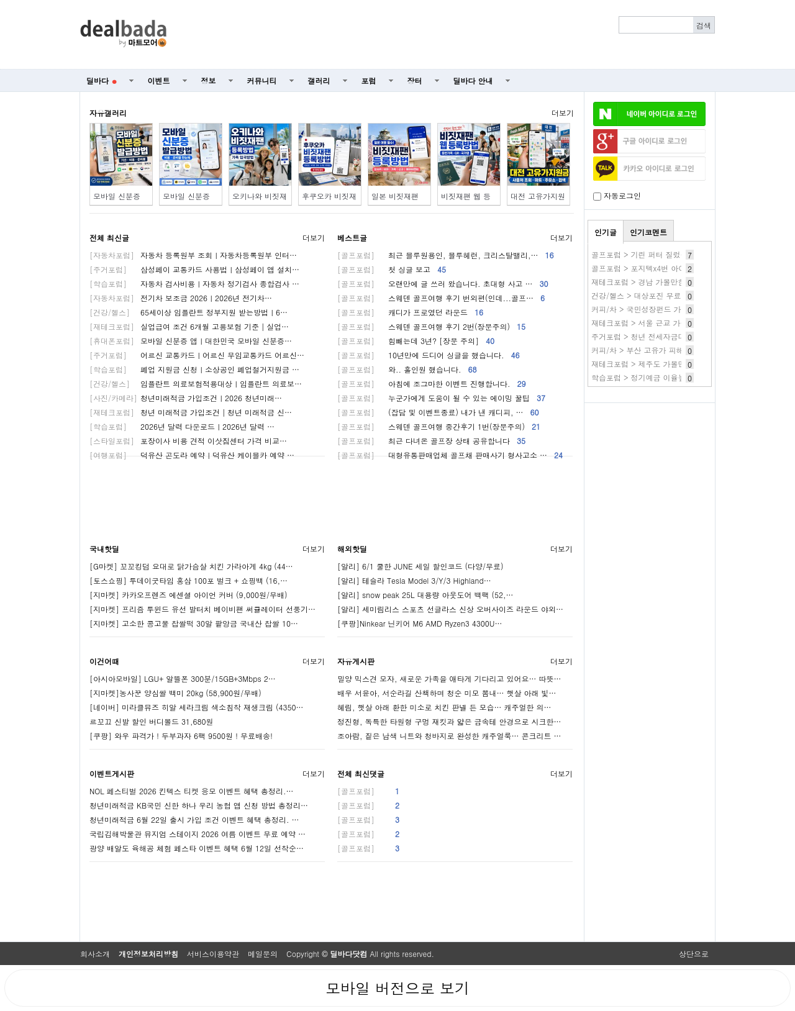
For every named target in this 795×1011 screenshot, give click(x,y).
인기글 (605, 232)
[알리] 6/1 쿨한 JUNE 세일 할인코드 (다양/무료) (420, 566)
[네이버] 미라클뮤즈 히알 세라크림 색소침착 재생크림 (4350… (196, 707)
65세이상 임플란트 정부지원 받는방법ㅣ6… (188, 312)
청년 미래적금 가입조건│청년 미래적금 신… (190, 412)
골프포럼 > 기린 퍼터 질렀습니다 (647, 254)
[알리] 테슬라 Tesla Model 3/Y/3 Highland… (414, 580)
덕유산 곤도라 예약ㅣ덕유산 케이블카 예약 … (191, 455)
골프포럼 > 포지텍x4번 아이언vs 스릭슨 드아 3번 (674, 268)
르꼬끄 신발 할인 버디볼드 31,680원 (151, 721)
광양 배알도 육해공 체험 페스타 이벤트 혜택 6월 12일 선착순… (196, 848)
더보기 (563, 112)
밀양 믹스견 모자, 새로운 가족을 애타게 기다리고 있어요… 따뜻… (449, 678)
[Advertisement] (447, 34)
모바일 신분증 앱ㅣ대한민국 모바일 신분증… (190, 340)
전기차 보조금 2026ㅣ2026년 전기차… (180, 297)
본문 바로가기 (0, 0)
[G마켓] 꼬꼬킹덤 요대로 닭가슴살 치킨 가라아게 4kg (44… (191, 566)
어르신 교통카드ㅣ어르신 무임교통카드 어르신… (196, 355)
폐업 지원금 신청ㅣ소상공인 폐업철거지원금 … (194, 369)
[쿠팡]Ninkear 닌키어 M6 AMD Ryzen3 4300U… (419, 623)
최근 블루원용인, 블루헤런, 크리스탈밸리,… (445, 255)
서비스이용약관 (213, 953)
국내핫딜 (104, 548)
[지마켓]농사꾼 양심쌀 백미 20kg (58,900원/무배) (175, 692)
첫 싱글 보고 (391, 269)
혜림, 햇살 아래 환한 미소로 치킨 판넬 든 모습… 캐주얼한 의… (444, 707)
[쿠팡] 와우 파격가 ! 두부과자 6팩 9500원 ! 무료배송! (181, 735)
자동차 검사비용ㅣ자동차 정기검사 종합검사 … (194, 283)
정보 (208, 80)
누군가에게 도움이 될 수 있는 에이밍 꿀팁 (441, 397)
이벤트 (159, 80)
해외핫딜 (352, 548)
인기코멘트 (648, 232)
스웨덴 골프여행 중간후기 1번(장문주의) (438, 426)
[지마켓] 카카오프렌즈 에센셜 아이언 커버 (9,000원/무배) (188, 594)
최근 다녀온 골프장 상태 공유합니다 (431, 440)
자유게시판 (356, 661)
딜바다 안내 (473, 80)
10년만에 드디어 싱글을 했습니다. (428, 355)
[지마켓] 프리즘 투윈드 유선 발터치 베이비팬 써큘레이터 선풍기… (202, 609)
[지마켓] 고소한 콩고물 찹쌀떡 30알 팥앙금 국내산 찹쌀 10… (193, 623)
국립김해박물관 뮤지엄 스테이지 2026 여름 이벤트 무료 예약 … (197, 833)
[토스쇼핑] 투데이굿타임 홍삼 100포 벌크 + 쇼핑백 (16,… (188, 580)
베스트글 (352, 237)
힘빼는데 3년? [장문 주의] (415, 340)
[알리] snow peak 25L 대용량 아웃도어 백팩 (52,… (425, 594)
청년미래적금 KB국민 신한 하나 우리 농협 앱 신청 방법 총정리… (198, 805)
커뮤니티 (262, 80)
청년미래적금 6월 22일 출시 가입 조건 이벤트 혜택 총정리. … (194, 819)
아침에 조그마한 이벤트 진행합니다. (431, 383)
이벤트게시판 (111, 773)
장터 (414, 80)
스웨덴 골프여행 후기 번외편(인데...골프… (441, 297)
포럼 (368, 80)
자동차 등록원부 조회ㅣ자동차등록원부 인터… (193, 255)
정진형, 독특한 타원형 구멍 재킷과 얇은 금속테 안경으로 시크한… (449, 721)
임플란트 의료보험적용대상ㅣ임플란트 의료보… (195, 383)
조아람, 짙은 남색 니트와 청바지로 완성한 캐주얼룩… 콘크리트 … (449, 735)
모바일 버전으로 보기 (397, 988)
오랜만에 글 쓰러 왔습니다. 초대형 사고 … (442, 283)
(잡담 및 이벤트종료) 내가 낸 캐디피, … (438, 412)
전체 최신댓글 (360, 773)
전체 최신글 (109, 237)
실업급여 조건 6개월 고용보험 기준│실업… (189, 326)
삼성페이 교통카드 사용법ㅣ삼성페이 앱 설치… (194, 269)
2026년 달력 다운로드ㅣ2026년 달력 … (182, 426)
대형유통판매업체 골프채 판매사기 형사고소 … (450, 455)
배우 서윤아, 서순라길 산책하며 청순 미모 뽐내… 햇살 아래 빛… (446, 692)
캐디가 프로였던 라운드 (410, 312)
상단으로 (694, 953)
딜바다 (101, 80)
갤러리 (319, 80)
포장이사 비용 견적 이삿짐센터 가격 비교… (188, 440)
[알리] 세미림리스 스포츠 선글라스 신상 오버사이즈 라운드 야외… (450, 609)
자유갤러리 (108, 112)
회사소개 (95, 953)
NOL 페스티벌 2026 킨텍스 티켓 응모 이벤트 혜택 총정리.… (191, 791)
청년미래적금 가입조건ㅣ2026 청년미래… (185, 397)
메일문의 (263, 953)
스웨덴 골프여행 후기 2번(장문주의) (431, 326)
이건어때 (104, 661)
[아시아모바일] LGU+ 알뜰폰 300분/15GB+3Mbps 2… (182, 678)
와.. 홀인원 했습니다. (407, 369)
